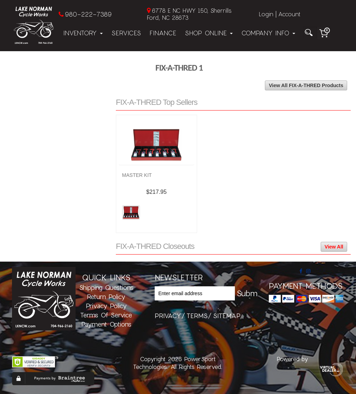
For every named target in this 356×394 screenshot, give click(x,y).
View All (334, 247)
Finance (162, 33)
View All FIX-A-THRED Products (306, 85)
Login (266, 14)
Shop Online (209, 33)
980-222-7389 (88, 14)
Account (289, 14)
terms (197, 316)
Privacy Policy (106, 306)
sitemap (227, 316)
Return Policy (106, 296)
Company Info (268, 33)
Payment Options (106, 324)
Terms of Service (106, 315)
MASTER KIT (137, 175)
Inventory (83, 33)
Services (126, 33)
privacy (168, 316)
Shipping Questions (106, 287)
